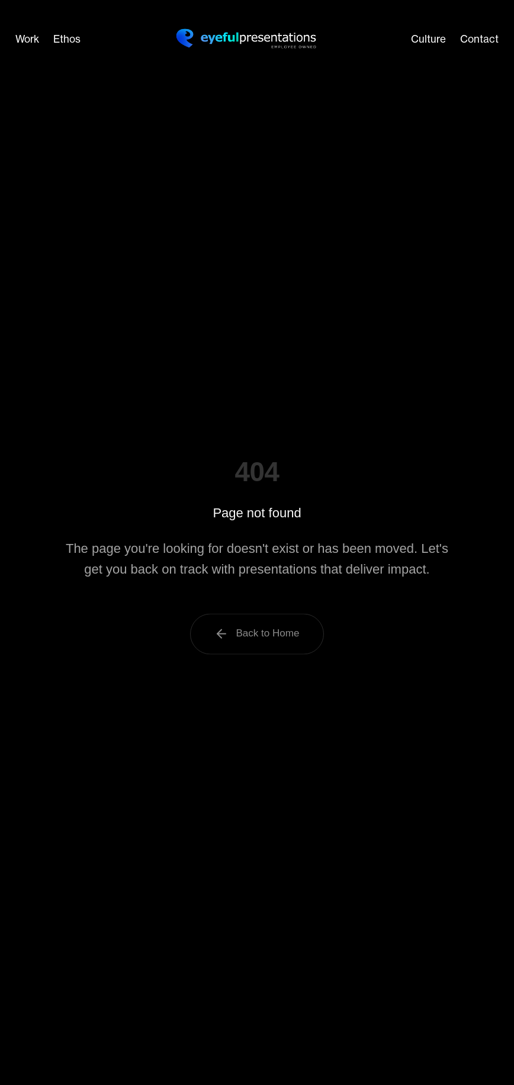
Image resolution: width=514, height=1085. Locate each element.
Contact (479, 39)
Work (27, 39)
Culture (428, 39)
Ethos (67, 39)
